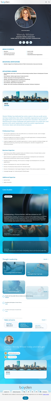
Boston (6, 105)
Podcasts (45, 392)
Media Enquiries (16, 392)
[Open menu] (46, 2)
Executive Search (25, 30)
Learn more (46, 394)
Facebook (28, 392)
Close (25, 398)
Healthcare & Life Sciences (9, 53)
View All (45, 189)
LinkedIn (24, 392)
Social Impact (30, 53)
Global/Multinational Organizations (34, 54)
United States (31, 36)
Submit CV (6, 392)
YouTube (36, 392)
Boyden (5, 2)
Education (6, 51)
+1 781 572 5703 (12, 357)
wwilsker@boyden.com (14, 353)
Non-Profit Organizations (33, 38)
